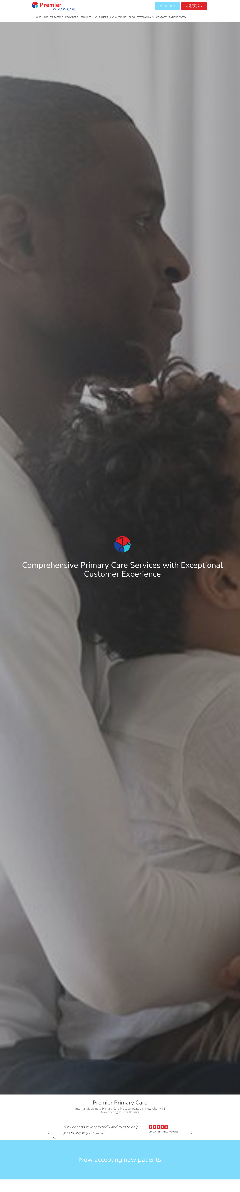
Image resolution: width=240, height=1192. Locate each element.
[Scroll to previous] (49, 1133)
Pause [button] (54, 1138)
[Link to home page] (48, 6)
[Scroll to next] (191, 1133)
